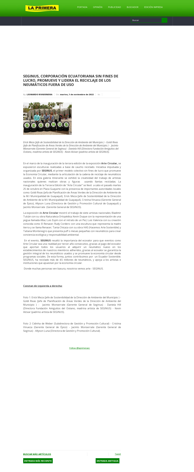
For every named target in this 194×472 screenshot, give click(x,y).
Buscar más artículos (37, 454)
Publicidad (114, 7)
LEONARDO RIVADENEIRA (39, 94)
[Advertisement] (72, 50)
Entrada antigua (107, 460)
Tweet (118, 454)
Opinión (97, 7)
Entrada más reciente (38, 460)
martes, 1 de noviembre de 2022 (77, 94)
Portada (82, 7)
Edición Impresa (153, 7)
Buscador (132, 7)
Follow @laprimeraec (79, 348)
